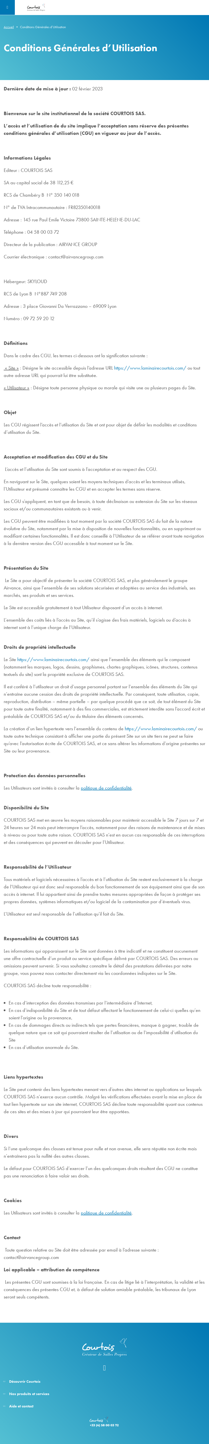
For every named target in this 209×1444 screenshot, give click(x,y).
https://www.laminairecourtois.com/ (150, 368)
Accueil (9, 27)
